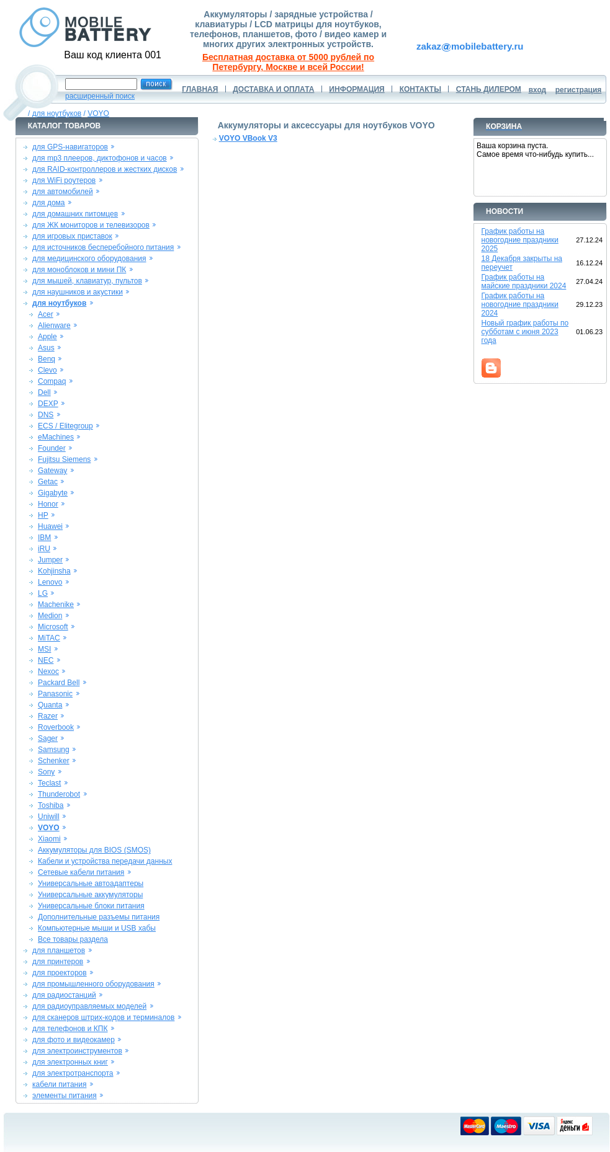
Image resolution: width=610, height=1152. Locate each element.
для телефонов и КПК (69, 1028)
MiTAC (49, 638)
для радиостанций (64, 995)
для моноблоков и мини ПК (79, 269)
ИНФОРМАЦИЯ (356, 89)
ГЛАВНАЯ (200, 89)
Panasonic (55, 693)
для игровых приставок (72, 236)
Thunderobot (59, 794)
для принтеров (57, 961)
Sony (46, 772)
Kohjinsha (54, 571)
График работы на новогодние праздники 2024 (520, 304)
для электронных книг (70, 1062)
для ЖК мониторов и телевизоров (91, 225)
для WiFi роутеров (64, 180)
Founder (52, 448)
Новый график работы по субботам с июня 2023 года (525, 332)
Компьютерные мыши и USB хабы (97, 928)
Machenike (56, 604)
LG (43, 593)
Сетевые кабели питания (81, 872)
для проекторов (59, 972)
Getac (48, 481)
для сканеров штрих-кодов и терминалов (103, 1017)
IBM (44, 537)
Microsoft (53, 627)
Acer (45, 314)
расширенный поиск (100, 96)
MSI (44, 649)
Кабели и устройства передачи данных (105, 861)
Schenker (54, 760)
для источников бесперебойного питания (103, 247)
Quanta (50, 705)
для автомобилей (62, 191)
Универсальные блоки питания (91, 906)
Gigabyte (53, 493)
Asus (46, 347)
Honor (48, 504)
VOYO (98, 113)
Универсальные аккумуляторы (90, 894)
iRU (44, 548)
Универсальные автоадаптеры (90, 883)
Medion (50, 615)
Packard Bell (58, 682)
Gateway (52, 470)
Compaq (52, 381)
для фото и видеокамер (73, 1039)
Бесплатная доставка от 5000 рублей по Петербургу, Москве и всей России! (288, 62)
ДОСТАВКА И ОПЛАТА (273, 89)
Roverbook (56, 727)
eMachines (56, 437)
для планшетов (58, 950)
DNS (45, 414)
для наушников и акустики (77, 292)
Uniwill (49, 816)
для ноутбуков (57, 113)
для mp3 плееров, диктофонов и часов (99, 158)
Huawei (50, 526)
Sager (48, 738)
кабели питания (59, 1084)
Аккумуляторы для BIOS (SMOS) (94, 850)
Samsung (54, 749)
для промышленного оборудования (93, 984)
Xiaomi (49, 839)
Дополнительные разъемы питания (98, 917)
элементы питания (64, 1095)
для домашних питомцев (75, 214)
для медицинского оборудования (89, 258)
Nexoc (48, 671)
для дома (48, 202)
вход (538, 90)
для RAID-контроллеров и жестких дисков (104, 169)
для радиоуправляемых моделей (89, 1006)
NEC (45, 660)
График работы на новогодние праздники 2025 (520, 240)
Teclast (49, 783)
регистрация (578, 90)
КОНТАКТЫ (420, 89)
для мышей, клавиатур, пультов (87, 281)
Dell (44, 392)
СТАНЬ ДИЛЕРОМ (488, 89)
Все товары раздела (73, 939)
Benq (46, 359)
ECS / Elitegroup (65, 426)
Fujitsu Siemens (64, 459)
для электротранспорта (72, 1073)
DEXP (48, 403)
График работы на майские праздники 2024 (524, 281)
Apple (47, 336)
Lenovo (50, 582)
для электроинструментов (77, 1051)
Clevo (47, 370)
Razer (48, 716)
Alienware (54, 325)
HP (43, 515)
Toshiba (50, 805)
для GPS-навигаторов (70, 147)
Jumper (50, 560)
